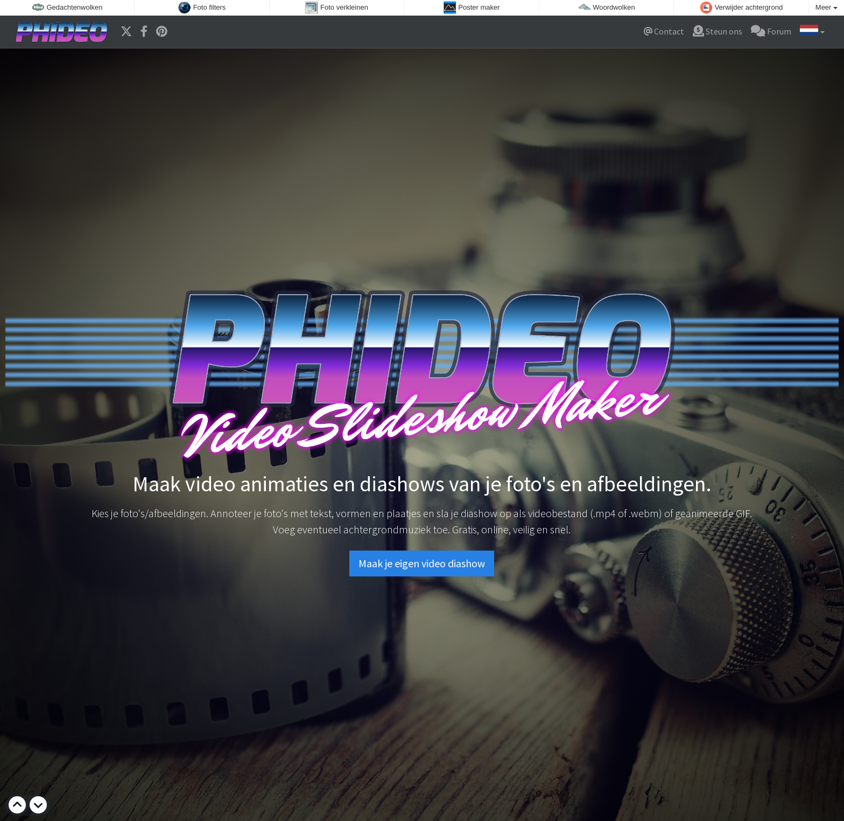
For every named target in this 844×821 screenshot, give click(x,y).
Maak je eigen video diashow (421, 563)
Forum (771, 31)
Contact (664, 31)
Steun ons (717, 31)
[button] (812, 31)
